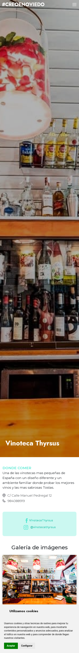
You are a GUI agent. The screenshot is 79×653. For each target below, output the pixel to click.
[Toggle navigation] (74, 4)
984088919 (16, 501)
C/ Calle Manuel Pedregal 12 (29, 495)
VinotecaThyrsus (39, 520)
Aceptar (11, 645)
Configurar (27, 645)
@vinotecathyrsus (39, 527)
